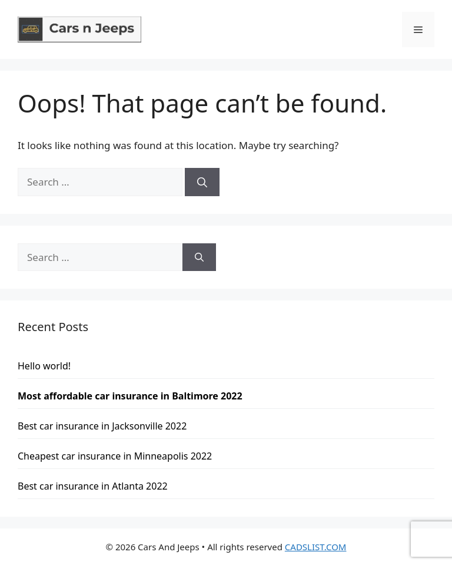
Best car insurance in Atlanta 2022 (93, 486)
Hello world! (44, 365)
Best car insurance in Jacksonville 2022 (102, 425)
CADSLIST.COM (316, 547)
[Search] (202, 182)
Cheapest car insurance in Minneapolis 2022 (115, 456)
